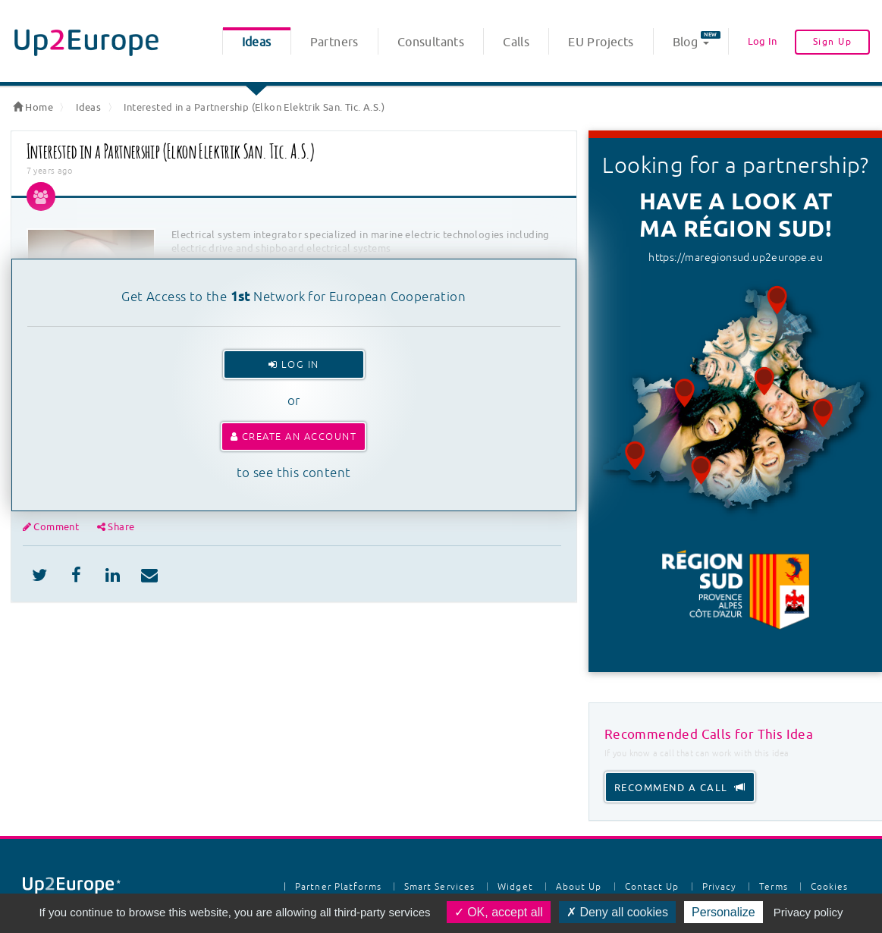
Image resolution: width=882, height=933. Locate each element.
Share (116, 526)
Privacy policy (808, 912)
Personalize (723, 912)
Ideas (257, 42)
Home (33, 107)
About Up (579, 886)
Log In (762, 41)
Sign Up (832, 42)
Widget (515, 886)
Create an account (294, 436)
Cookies (830, 886)
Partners (334, 42)
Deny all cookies (617, 912)
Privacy (719, 886)
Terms (773, 886)
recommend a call (680, 787)
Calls (516, 42)
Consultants (430, 42)
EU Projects (600, 42)
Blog (696, 40)
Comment (52, 526)
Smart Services (439, 886)
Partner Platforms (338, 886)
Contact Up (652, 886)
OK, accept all (498, 912)
